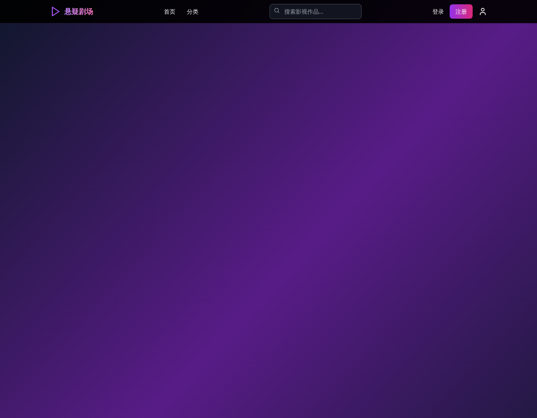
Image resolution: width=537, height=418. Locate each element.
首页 (169, 11)
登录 (438, 11)
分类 (192, 11)
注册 (461, 11)
